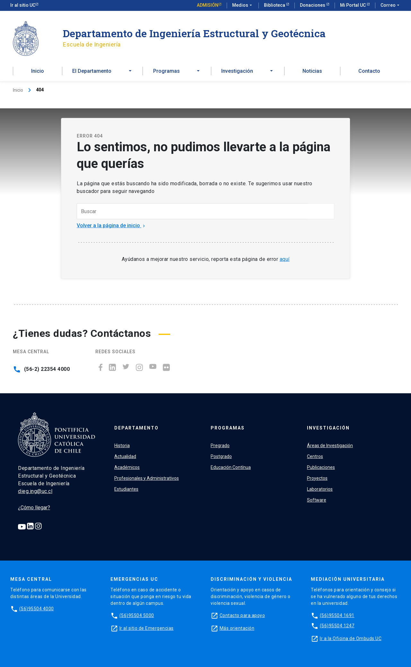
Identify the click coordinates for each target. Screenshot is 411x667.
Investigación (328, 427)
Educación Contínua (231, 467)
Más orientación (237, 628)
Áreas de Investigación (330, 445)
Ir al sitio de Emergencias (146, 628)
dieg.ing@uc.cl (35, 491)
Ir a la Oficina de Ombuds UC (350, 638)
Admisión (207, 5)
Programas (228, 427)
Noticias (312, 71)
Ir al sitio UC (22, 5)
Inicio (37, 71)
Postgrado (221, 456)
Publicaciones (321, 467)
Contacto (369, 71)
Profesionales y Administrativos (146, 478)
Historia (122, 445)
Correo (390, 5)
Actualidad (125, 456)
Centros (315, 456)
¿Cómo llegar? (34, 507)
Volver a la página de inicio (111, 225)
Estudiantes (126, 489)
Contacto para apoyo (242, 615)
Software (316, 500)
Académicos (127, 467)
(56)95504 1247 (337, 625)
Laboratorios (320, 489)
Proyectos (317, 478)
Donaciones (313, 5)
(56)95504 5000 (136, 615)
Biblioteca (275, 5)
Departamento (136, 427)
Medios (242, 5)
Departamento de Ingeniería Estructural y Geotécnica (194, 33)
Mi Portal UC (353, 5)
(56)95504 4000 (36, 608)
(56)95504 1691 (337, 615)
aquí (285, 259)
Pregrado (220, 445)
